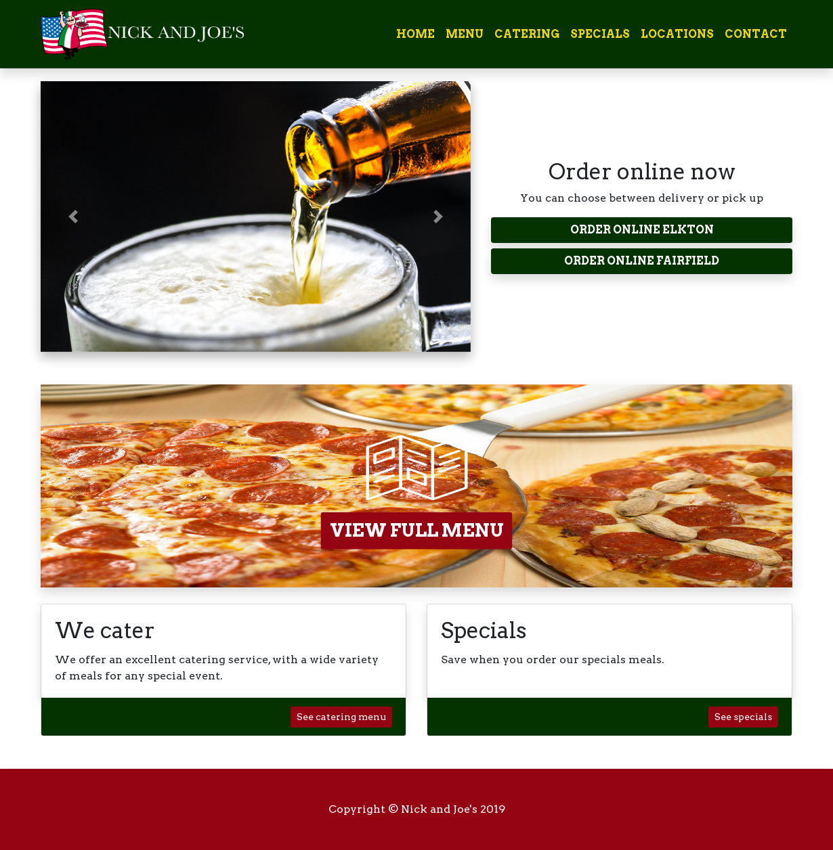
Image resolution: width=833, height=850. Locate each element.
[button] (73, 216)
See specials (743, 716)
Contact (756, 34)
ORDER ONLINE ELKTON (642, 229)
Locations (677, 34)
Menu (465, 34)
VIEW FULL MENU (417, 530)
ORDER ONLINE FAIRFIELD (641, 260)
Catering (526, 34)
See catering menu (341, 716)
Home (415, 34)
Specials (600, 34)
